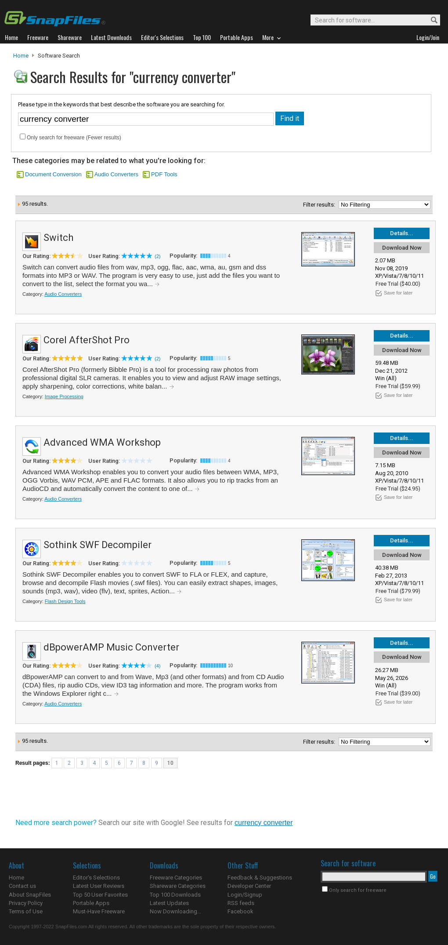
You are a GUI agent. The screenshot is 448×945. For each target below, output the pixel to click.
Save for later (398, 292)
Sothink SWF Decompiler (97, 544)
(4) (157, 666)
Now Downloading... (175, 911)
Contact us (22, 886)
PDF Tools (164, 174)
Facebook (240, 911)
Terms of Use (26, 911)
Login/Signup (245, 894)
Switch (58, 237)
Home (21, 55)
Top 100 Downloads (175, 894)
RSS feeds (241, 903)
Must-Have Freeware (99, 911)
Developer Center (249, 886)
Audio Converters (116, 174)
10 (170, 763)
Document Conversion (53, 174)
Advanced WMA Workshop (102, 442)
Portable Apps (91, 903)
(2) (157, 256)
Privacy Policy (26, 903)
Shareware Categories (178, 886)
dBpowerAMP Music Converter (111, 647)
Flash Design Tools (65, 601)
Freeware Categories (176, 877)
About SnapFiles (30, 894)
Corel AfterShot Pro (86, 339)
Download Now (402, 247)
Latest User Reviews (98, 886)
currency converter (264, 822)
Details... (401, 233)
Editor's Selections (96, 877)
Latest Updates (169, 903)
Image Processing (64, 396)
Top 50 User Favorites (100, 894)
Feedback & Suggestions (260, 877)
